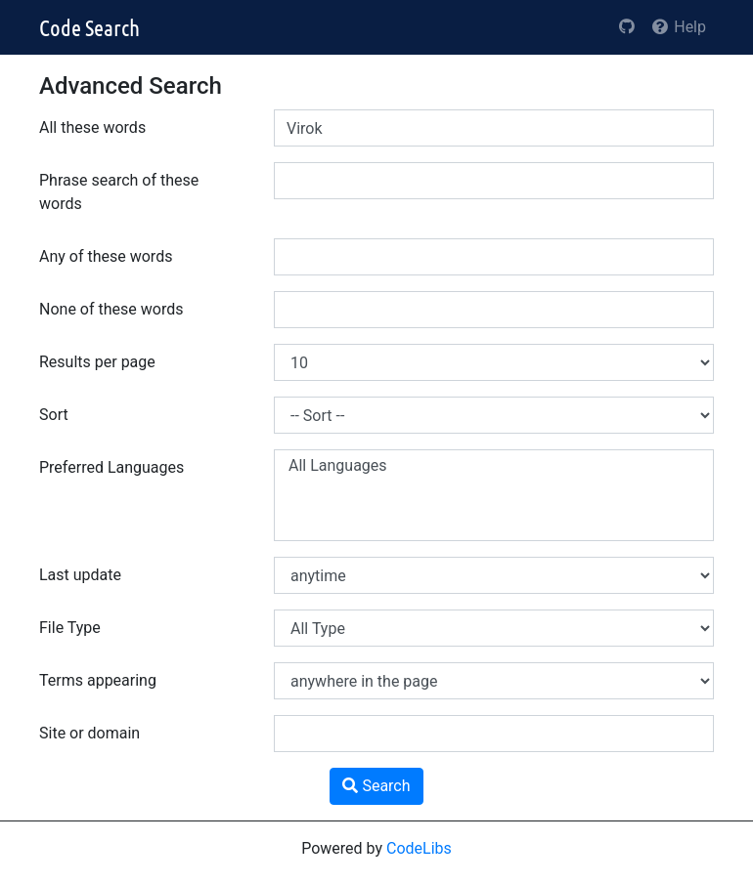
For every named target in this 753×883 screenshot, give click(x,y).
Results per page (97, 362)
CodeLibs (419, 848)
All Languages (494, 466)
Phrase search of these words (119, 192)
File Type (70, 627)
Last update (80, 575)
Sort (53, 414)
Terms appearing (97, 680)
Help (678, 27)
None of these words (111, 309)
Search (376, 786)
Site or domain (89, 733)
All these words (92, 127)
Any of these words (105, 256)
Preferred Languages (111, 467)
